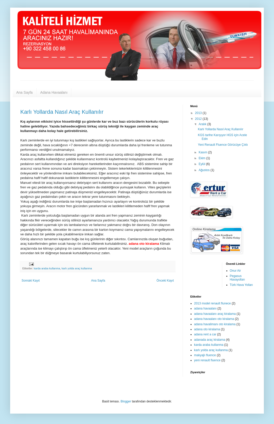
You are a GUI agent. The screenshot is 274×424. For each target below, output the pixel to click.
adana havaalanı (205, 308)
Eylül (202, 164)
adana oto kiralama (207, 329)
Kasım (203, 152)
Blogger (126, 401)
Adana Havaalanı (53, 92)
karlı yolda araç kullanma (77, 268)
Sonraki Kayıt (31, 280)
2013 (199, 113)
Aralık (203, 124)
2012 (199, 119)
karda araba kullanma (47, 268)
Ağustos (205, 170)
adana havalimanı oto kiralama (214, 324)
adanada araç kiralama (209, 339)
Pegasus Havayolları (237, 277)
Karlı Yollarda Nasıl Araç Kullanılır (62, 112)
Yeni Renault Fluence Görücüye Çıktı (223, 144)
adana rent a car (205, 334)
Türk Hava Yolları (241, 285)
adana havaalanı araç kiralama (215, 314)
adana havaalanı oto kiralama (214, 319)
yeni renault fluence (207, 360)
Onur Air (235, 270)
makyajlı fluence (205, 355)
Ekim (202, 158)
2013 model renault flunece (212, 303)
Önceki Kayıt (165, 280)
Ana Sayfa (24, 92)
